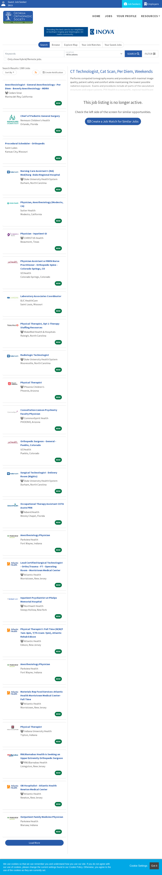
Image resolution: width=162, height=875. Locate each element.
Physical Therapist (31, 382)
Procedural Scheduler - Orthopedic (25, 143)
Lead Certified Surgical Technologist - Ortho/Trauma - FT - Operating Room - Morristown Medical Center (41, 566)
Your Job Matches (91, 44)
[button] (150, 53)
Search (44, 44)
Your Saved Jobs (113, 44)
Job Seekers (132, 4)
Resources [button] (149, 16)
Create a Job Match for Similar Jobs (112, 121)
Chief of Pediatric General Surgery (40, 115)
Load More (34, 842)
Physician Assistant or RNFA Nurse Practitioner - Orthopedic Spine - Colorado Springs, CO (39, 264)
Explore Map (71, 44)
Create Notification (53, 72)
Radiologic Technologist (34, 354)
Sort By (8, 72)
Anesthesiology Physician (35, 535)
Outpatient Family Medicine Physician (41, 816)
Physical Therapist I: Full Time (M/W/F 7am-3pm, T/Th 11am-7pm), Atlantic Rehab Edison (41, 632)
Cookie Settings (138, 865)
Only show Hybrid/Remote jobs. (25, 59)
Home (96, 16)
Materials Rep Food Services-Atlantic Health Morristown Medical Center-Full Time (41, 695)
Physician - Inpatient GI (33, 233)
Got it (154, 865)
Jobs (108, 16)
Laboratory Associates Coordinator (40, 296)
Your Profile (127, 16)
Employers (151, 4)
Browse (56, 44)
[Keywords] (34, 53)
